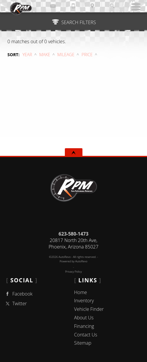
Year (27, 54)
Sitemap (83, 343)
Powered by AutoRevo (73, 261)
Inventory (84, 300)
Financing (84, 326)
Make (44, 54)
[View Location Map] (92, 6)
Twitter (15, 303)
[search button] (112, 4)
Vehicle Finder (89, 309)
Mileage (65, 54)
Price (87, 54)
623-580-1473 (74, 234)
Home (80, 292)
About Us (84, 317)
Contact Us (85, 334)
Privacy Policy (73, 271)
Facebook (18, 294)
